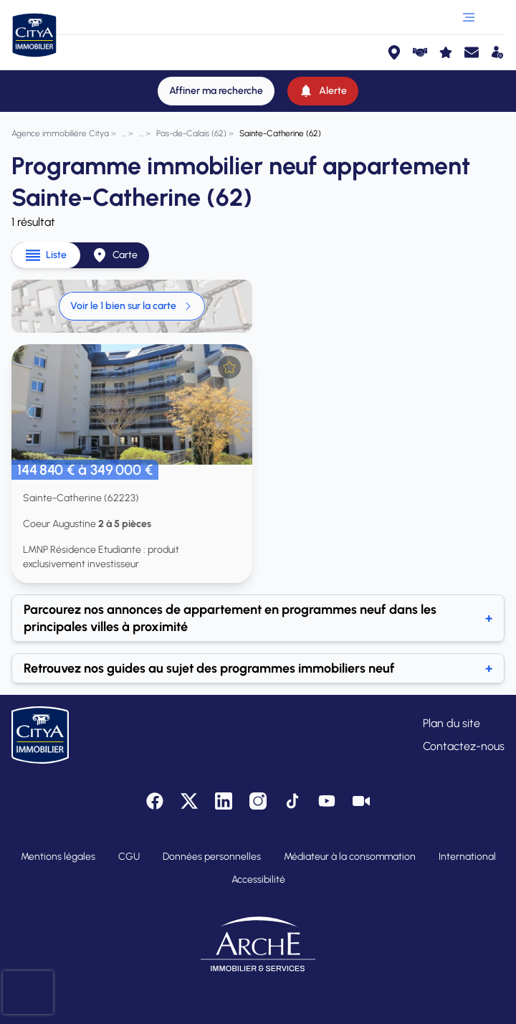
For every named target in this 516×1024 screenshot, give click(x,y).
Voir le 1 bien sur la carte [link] (132, 306)
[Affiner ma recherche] (216, 91)
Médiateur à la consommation (350, 856)
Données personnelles (212, 856)
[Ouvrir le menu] (469, 17)
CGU (129, 856)
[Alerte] (323, 91)
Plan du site (451, 723)
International (467, 856)
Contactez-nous (464, 746)
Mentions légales (58, 856)
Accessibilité (258, 879)
